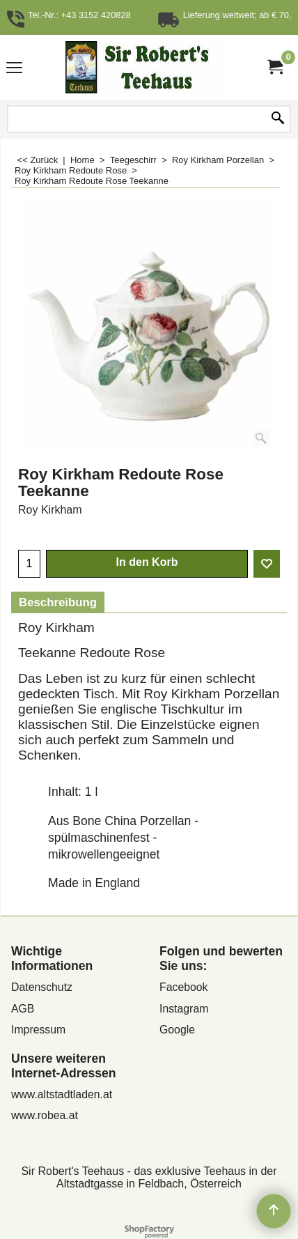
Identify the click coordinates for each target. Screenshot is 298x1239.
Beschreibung (58, 602)
